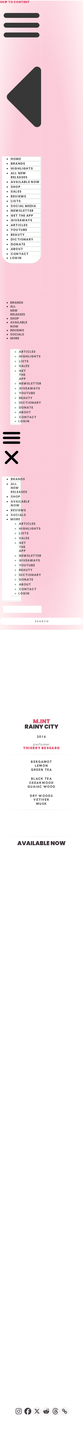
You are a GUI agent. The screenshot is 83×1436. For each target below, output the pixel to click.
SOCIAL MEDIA (23, 206)
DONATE (18, 244)
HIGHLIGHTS (22, 168)
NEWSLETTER (22, 210)
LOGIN (16, 258)
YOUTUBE (19, 230)
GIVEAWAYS (21, 220)
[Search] (41, 621)
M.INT (41, 721)
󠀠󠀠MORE (14, 338)
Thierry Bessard (41, 748)
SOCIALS (17, 334)
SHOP (16, 187)
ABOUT (17, 249)
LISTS (16, 201)
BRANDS (18, 163)
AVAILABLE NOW (25, 182)
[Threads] (55, 1411)
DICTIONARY (22, 239)
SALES (16, 191)
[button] (21, 77)
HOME (16, 159)
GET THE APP (22, 215)
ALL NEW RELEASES (19, 175)
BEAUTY (17, 235)
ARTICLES (19, 225)
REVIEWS (18, 196)
